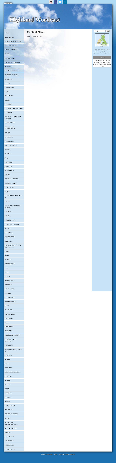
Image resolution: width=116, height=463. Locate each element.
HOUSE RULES (9, 441)
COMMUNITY (10, 112)
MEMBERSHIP (10, 264)
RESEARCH (9, 345)
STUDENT (8, 397)
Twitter (60, 2)
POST (7, 322)
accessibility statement (69, 454)
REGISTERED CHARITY (13, 335)
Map (7, 255)
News (7, 272)
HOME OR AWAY (10, 220)
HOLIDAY (8, 212)
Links (7, 251)
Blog (7, 54)
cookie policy (49, 454)
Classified (9, 96)
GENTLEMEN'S (10, 187)
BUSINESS (9, 66)
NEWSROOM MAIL (11, 301)
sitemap (43, 454)
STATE (7, 389)
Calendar (9, 79)
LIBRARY (8, 241)
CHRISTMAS (9, 87)
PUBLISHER (9, 331)
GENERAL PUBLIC (11, 183)
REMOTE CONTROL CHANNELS (11, 340)
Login (8, 3)
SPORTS (8, 376)
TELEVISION (9, 410)
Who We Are (9, 37)
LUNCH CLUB (9, 436)
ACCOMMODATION (11, 45)
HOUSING (8, 233)
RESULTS (8, 355)
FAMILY (8, 154)
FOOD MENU (9, 170)
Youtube (51, 2)
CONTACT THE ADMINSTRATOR (10, 128)
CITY (7, 91)
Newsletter (10, 289)
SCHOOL (8, 359)
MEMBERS (9, 285)
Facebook (55, 2)
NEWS (7, 276)
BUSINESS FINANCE (12, 75)
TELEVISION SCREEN (11, 414)
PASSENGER (9, 310)
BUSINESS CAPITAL (11, 70)
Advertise (101, 57)
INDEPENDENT (10, 237)
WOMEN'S (8, 432)
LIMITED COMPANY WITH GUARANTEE (13, 246)
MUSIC (7, 268)
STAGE (7, 384)
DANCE (8, 133)
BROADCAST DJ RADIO (12, 62)
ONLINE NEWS (10, 297)
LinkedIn (65, 2)
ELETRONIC (9, 141)
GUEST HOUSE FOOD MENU (13, 196)
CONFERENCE (10, 123)
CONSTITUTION (10, 405)
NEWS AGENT (10, 280)
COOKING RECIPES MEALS (14, 108)
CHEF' (7, 83)
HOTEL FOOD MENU (12, 224)
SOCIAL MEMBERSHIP (12, 372)
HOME (7, 33)
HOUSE (8, 228)
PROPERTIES (9, 326)
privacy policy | (58, 454)
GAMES (8, 175)
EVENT (8, 149)
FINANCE (8, 166)
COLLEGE (8, 104)
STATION (8, 393)
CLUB (7, 100)
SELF (7, 363)
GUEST (7, 191)
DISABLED (9, 137)
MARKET (8, 259)
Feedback (8, 162)
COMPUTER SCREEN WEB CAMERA (13, 117)
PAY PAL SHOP (10, 314)
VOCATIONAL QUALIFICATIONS (11, 423)
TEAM (7, 401)
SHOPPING (9, 368)
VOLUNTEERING (11, 428)
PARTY (7, 305)
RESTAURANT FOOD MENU (13, 350)
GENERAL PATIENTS (12, 179)
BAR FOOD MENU (11, 50)
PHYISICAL (9, 318)
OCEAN (8, 293)
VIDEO (7, 418)
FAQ (6, 158)
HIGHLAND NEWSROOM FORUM (12, 206)
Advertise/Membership (13, 41)
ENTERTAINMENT (11, 145)
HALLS (8, 201)
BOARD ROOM (10, 58)
